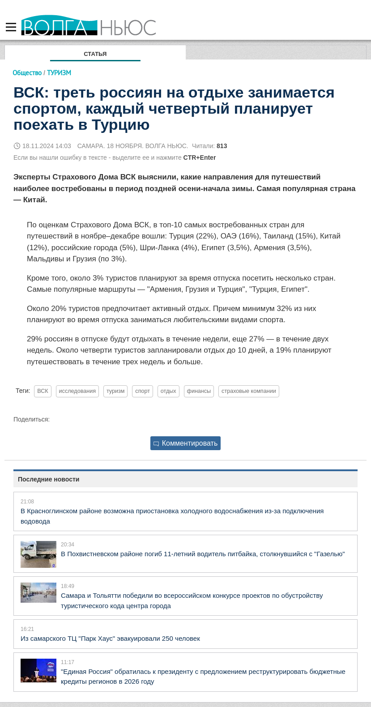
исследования (77, 391)
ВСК (42, 391)
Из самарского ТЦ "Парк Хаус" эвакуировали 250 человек (110, 638)
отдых (168, 391)
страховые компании (249, 391)
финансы (199, 391)
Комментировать (186, 443)
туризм (116, 391)
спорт (142, 391)
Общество (27, 72)
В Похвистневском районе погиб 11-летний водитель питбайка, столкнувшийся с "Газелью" (203, 554)
